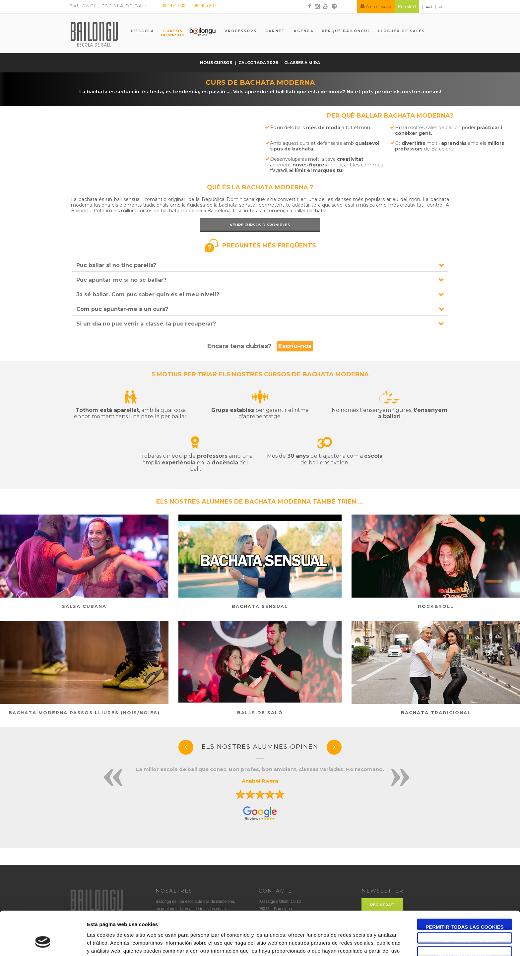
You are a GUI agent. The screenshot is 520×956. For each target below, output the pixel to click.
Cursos (169, 33)
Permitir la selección (465, 903)
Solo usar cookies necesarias (465, 917)
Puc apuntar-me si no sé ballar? (121, 280)
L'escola (141, 31)
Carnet (274, 31)
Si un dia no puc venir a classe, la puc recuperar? (146, 324)
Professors (240, 31)
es (441, 6)
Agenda (303, 31)
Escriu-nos (294, 346)
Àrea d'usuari (375, 6)
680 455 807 (204, 5)
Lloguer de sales (401, 31)
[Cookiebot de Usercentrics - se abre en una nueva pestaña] (43, 943)
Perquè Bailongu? (346, 31)
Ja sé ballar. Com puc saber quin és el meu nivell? (147, 294)
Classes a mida (302, 62)
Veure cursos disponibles (260, 225)
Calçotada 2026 (258, 62)
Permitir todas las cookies (464, 889)
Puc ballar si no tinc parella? (116, 265)
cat (429, 6)
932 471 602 (174, 5)
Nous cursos (216, 62)
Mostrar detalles (356, 943)
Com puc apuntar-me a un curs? (122, 309)
